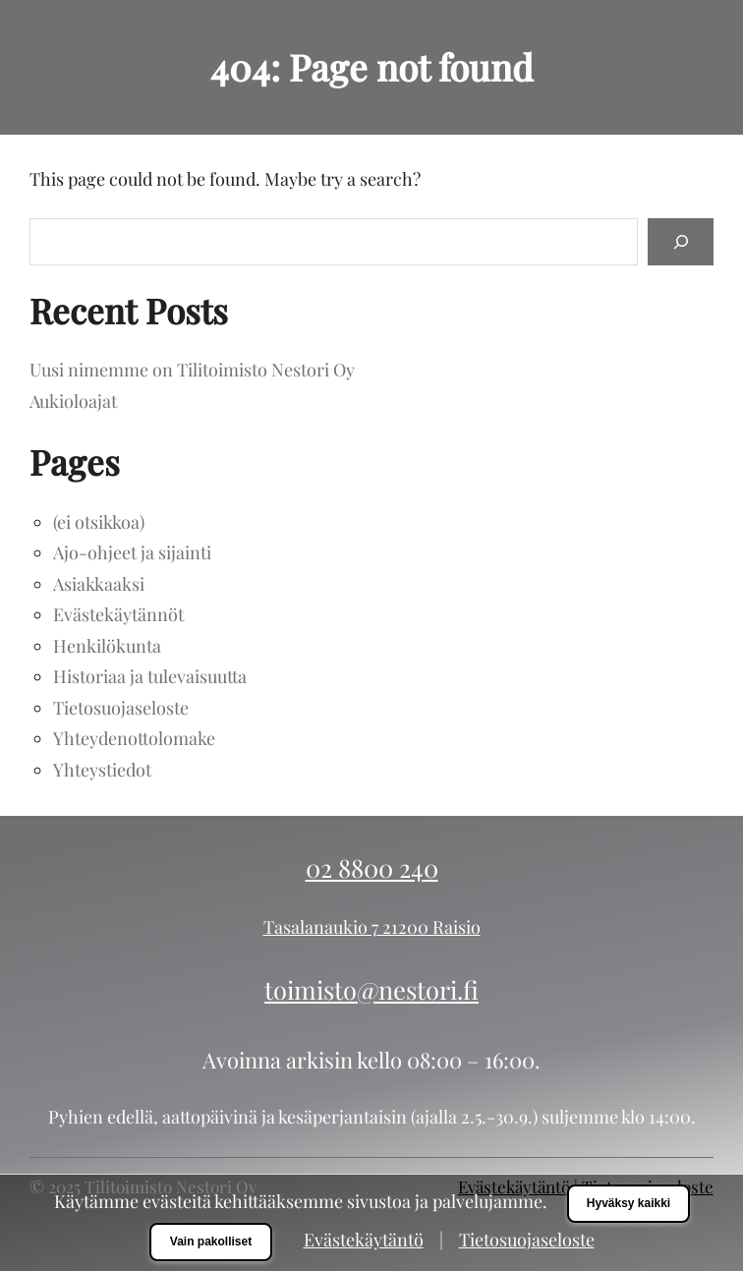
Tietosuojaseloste (121, 708)
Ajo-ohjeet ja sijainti (132, 552)
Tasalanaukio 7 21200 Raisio (372, 927)
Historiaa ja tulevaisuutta (150, 676)
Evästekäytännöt (118, 614)
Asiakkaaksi (98, 584)
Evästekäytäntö (364, 1239)
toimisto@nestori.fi (371, 989)
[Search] (680, 241)
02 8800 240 (372, 867)
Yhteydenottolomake (134, 738)
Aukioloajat (73, 401)
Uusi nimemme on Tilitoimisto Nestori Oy (192, 369)
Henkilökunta (107, 646)
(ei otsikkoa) (98, 522)
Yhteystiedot (102, 769)
